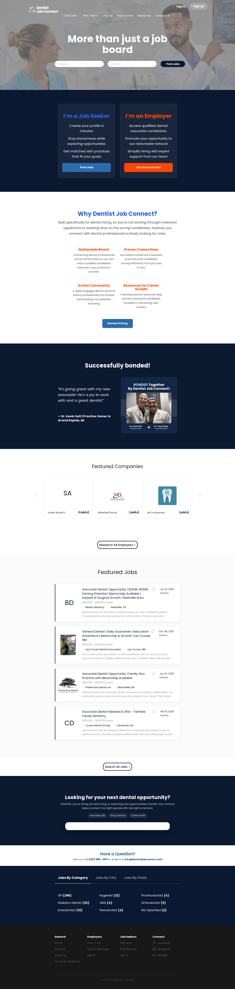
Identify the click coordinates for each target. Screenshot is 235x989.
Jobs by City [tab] (105, 877)
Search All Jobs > (117, 767)
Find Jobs (173, 64)
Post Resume (128, 949)
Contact (60, 949)
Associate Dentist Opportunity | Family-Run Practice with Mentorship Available (113, 676)
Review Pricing (118, 323)
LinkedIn (162, 955)
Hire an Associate (148, 167)
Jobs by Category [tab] (73, 877)
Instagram (164, 949)
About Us (60, 955)
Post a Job (94, 943)
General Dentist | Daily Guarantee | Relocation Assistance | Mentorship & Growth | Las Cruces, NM (116, 635)
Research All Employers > (117, 545)
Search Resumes (98, 949)
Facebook (163, 943)
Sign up (198, 6)
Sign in (181, 6)
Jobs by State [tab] (135, 877)
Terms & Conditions (67, 961)
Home (58, 943)
